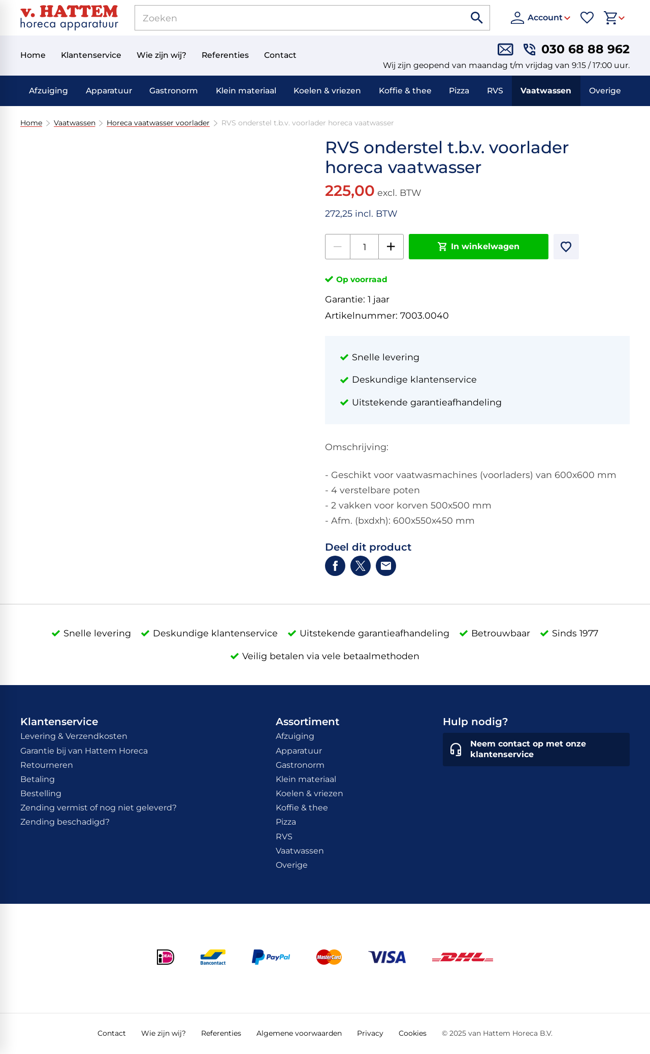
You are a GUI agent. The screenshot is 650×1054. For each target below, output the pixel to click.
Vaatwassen (546, 90)
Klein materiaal (246, 90)
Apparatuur (109, 90)
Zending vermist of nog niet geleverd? (98, 807)
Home (31, 123)
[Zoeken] (288, 18)
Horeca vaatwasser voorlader (158, 123)
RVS (495, 90)
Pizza (459, 90)
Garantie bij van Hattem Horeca (84, 751)
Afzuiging (48, 90)
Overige (605, 90)
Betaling (37, 779)
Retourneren (46, 765)
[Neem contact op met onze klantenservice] (536, 749)
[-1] (337, 246)
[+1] (391, 246)
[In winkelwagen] (478, 246)
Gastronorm (173, 90)
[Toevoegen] (566, 246)
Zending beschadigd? (65, 822)
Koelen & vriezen (327, 90)
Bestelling (40, 793)
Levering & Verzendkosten (73, 736)
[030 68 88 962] (577, 49)
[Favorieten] (587, 17)
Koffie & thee (405, 90)
